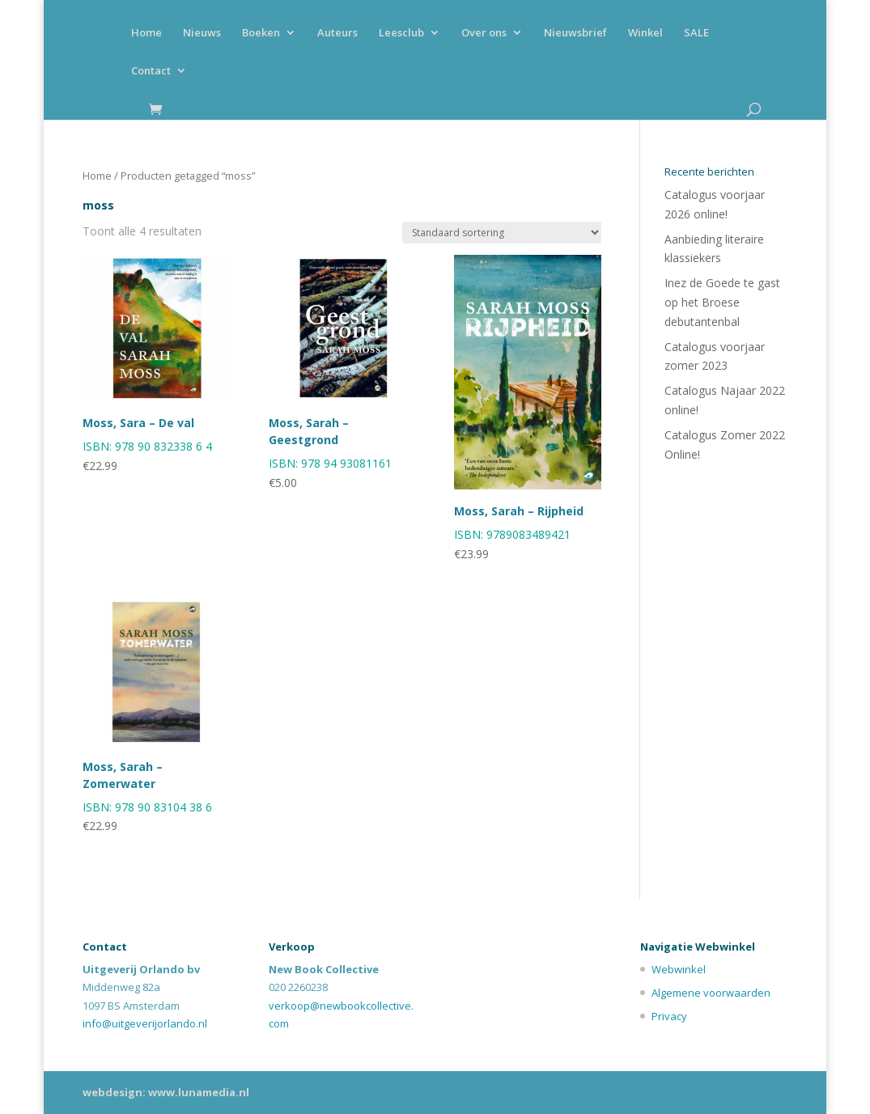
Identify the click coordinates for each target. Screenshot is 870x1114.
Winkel (645, 33)
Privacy (669, 1016)
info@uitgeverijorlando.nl (145, 1023)
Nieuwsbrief (575, 33)
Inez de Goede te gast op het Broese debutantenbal (722, 302)
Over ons (484, 33)
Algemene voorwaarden (710, 992)
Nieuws (202, 33)
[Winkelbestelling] (501, 233)
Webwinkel (678, 969)
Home (146, 33)
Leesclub (401, 33)
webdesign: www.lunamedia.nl (166, 1092)
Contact (151, 71)
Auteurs (337, 33)
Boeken (261, 33)
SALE (696, 33)
